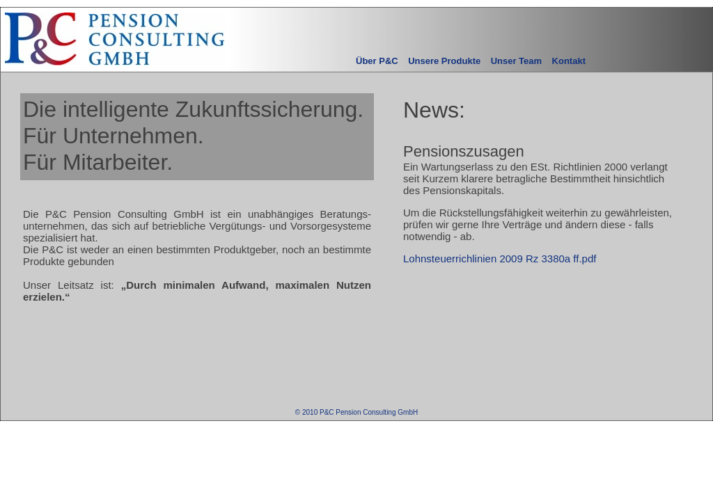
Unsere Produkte (444, 61)
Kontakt (569, 61)
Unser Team (516, 61)
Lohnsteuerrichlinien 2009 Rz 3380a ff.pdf (499, 258)
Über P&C (377, 61)
